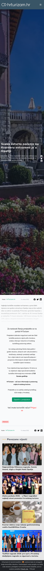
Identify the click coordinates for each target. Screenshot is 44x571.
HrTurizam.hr (10, 430)
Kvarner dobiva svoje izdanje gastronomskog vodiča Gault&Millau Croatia (21, 526)
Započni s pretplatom (22, 399)
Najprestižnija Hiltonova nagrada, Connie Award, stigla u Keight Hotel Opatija (19, 468)
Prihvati (32, 569)
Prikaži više (24, 569)
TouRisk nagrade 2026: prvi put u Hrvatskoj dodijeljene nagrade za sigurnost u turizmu (20, 555)
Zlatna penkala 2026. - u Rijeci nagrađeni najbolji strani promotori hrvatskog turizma (20, 497)
